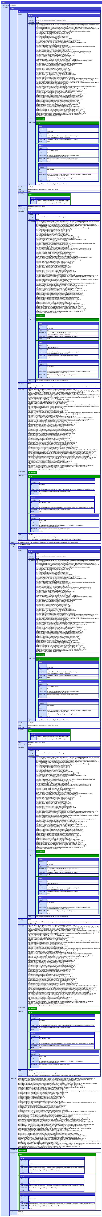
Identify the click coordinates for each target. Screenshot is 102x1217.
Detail (19, 189)
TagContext (32, 122)
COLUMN (41, 129)
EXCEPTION (5, 7)
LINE (40, 133)
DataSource (21, 186)
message (33, 203)
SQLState (31, 22)
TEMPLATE (42, 139)
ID (39, 131)
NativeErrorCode (22, 209)
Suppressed (32, 118)
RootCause (21, 211)
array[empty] (40, 119)
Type (30, 184)
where (20, 539)
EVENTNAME (5, 5)
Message (31, 20)
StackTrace (32, 24)
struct (3, 2)
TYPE (40, 142)
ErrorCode (31, 17)
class (32, 200)
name (12, 1214)
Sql (19, 386)
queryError (21, 537)
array (38, 123)
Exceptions (21, 193)
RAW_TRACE (42, 136)
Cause (12, 11)
